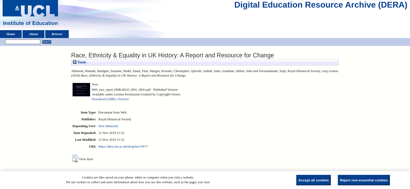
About (33, 34)
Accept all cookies (313, 180)
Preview (123, 99)
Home (11, 34)
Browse (57, 34)
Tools (79, 62)
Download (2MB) (104, 99)
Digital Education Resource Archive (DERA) (320, 6)
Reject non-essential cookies (364, 180)
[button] (75, 159)
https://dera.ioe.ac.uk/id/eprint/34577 (123, 146)
